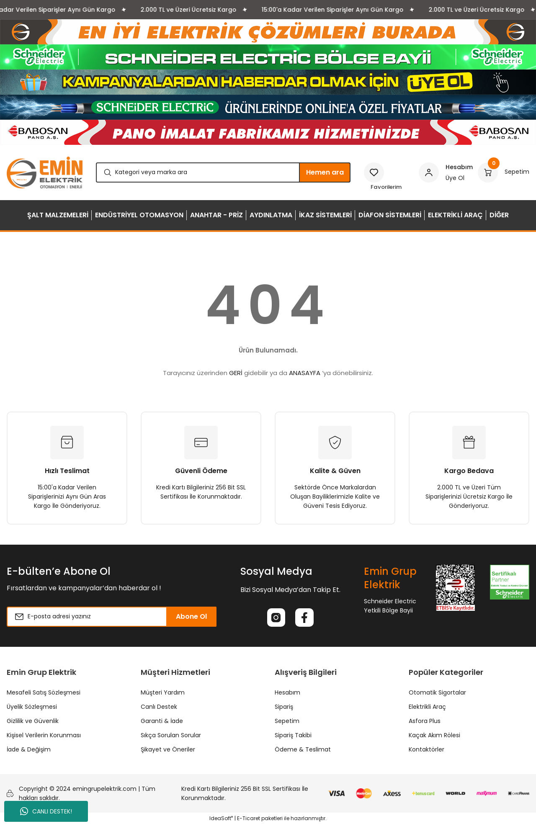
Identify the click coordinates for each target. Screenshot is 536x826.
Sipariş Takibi (293, 737)
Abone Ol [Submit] (191, 616)
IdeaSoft (221, 819)
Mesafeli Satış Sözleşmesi (43, 694)
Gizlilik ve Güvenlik (33, 722)
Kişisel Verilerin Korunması (44, 737)
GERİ (235, 372)
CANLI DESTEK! (46, 811)
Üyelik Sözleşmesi (32, 708)
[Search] (223, 172)
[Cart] (503, 172)
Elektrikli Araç (427, 708)
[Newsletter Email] (111, 617)
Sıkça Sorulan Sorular (171, 737)
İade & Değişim (29, 751)
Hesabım (287, 694)
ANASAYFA (304, 372)
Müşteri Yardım (163, 694)
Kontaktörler (426, 751)
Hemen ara (325, 172)
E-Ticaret (248, 819)
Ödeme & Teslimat (303, 751)
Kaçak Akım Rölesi (434, 737)
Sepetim (287, 722)
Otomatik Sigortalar (437, 694)
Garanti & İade (162, 722)
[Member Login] (446, 172)
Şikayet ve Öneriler (168, 751)
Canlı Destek (159, 708)
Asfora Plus (425, 722)
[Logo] (44, 172)
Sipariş (284, 708)
